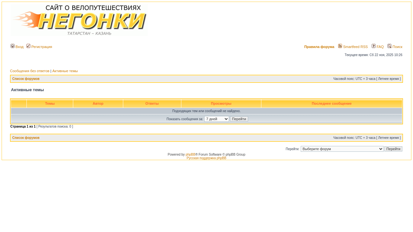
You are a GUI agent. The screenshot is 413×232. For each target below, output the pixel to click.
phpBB (190, 154)
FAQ (378, 47)
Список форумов (26, 79)
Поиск (395, 47)
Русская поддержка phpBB (206, 158)
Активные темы (65, 71)
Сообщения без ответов (29, 71)
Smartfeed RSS (353, 47)
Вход (17, 47)
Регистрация (39, 47)
